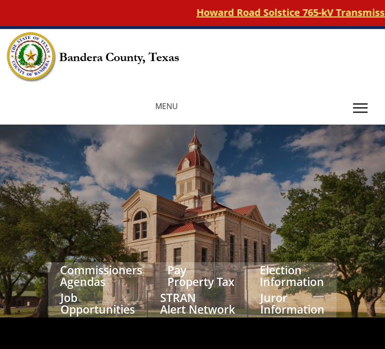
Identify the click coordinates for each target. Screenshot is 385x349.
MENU (166, 106)
